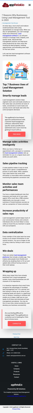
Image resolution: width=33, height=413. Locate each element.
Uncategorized (6, 23)
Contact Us (17, 323)
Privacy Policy (16, 409)
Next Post (16, 337)
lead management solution (14, 153)
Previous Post (16, 334)
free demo (17, 134)
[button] (29, 5)
